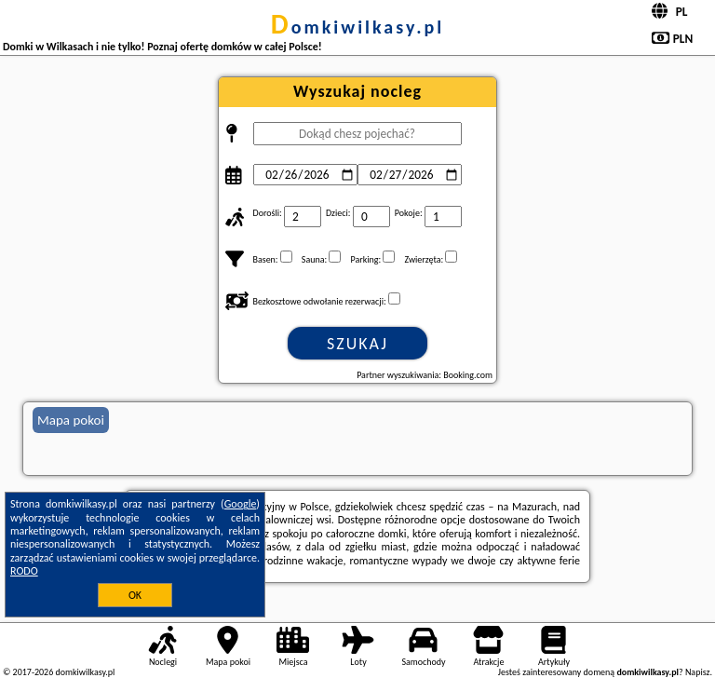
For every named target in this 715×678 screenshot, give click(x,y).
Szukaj (357, 343)
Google (240, 503)
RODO (24, 570)
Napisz (697, 672)
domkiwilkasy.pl (357, 27)
